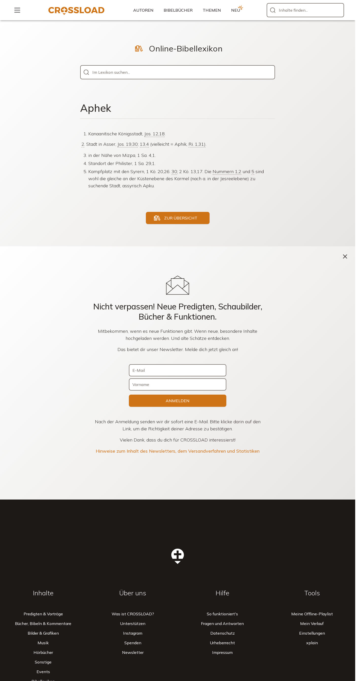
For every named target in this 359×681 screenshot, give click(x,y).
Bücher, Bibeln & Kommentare (43, 623)
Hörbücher (43, 652)
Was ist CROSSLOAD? (133, 613)
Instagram (132, 633)
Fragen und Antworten (222, 623)
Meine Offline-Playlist (312, 613)
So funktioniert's (222, 613)
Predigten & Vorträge (43, 613)
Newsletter (133, 652)
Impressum (222, 652)
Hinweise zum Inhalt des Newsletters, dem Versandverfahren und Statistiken (178, 451)
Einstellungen (312, 633)
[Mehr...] (17, 10)
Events (43, 671)
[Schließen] (345, 256)
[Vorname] (177, 384)
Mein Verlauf (312, 623)
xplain (312, 642)
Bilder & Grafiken (43, 633)
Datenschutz (222, 633)
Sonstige (43, 662)
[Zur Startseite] (76, 10)
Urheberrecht (222, 642)
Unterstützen (132, 623)
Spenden (132, 642)
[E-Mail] (177, 370)
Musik (43, 642)
